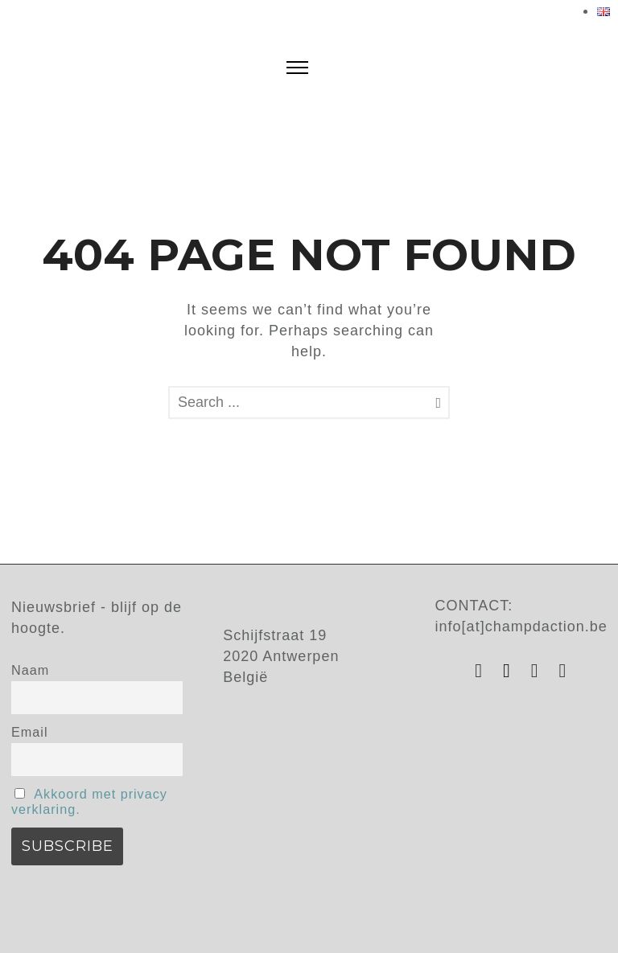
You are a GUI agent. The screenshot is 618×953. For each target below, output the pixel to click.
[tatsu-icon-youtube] (539, 670)
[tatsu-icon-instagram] (483, 670)
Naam (30, 670)
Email (29, 732)
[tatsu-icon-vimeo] (563, 670)
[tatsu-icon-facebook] (511, 670)
